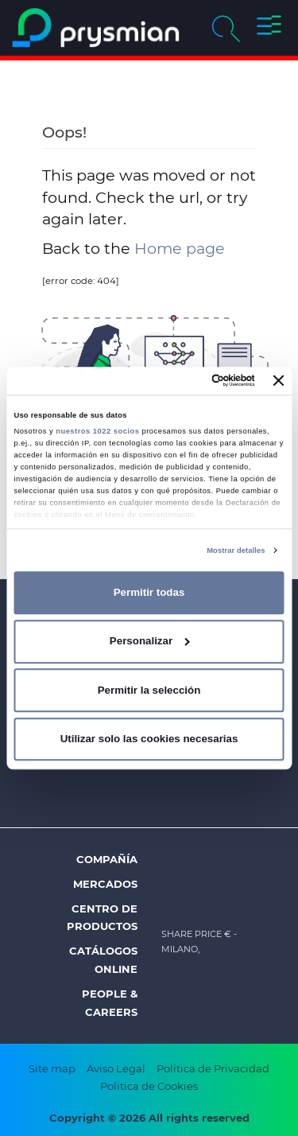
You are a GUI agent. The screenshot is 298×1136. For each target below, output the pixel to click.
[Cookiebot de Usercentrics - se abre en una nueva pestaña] (190, 381)
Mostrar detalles (236, 550)
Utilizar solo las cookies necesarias (149, 739)
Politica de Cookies (149, 1086)
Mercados (105, 883)
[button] (269, 28)
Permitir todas (149, 592)
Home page (179, 248)
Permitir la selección (149, 690)
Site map (52, 1068)
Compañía (106, 859)
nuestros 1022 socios (97, 431)
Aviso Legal (116, 1068)
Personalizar (150, 641)
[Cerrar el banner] (278, 381)
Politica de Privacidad (213, 1068)
